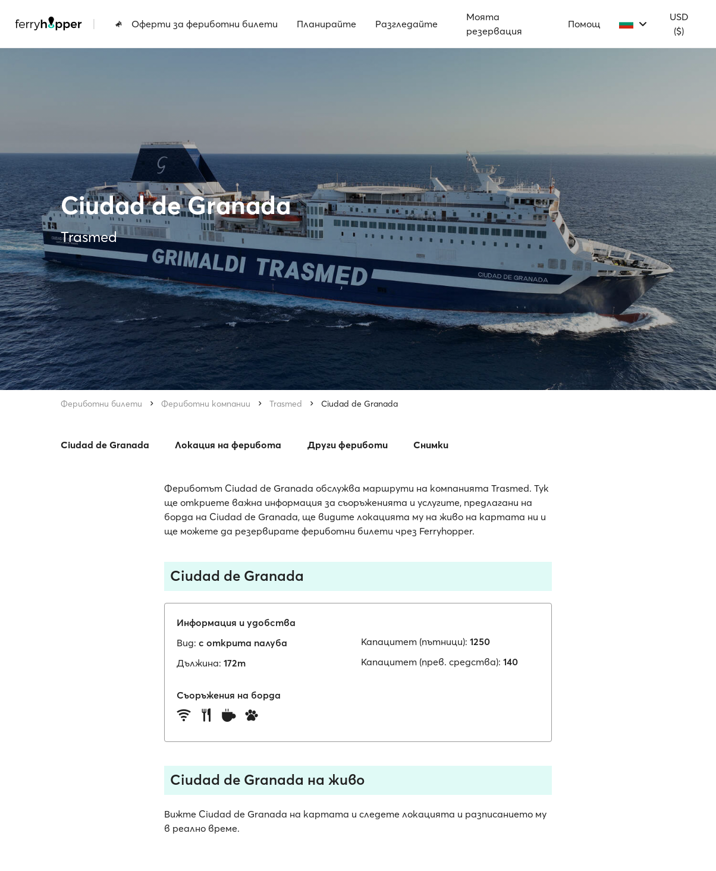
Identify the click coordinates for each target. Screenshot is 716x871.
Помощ (584, 24)
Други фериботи (347, 445)
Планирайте (326, 24)
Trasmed (285, 403)
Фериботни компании (205, 403)
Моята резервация (494, 24)
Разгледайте (406, 24)
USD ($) (679, 24)
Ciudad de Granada (359, 403)
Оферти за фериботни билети (196, 24)
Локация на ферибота (228, 445)
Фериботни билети (101, 403)
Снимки (430, 445)
